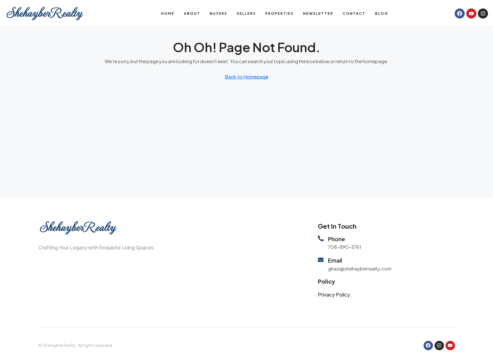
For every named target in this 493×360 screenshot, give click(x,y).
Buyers (218, 13)
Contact (354, 13)
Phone (336, 239)
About (192, 13)
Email (335, 260)
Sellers (246, 13)
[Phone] (321, 238)
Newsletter (318, 13)
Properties (279, 13)
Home (167, 13)
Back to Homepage (247, 76)
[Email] (321, 260)
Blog (381, 13)
